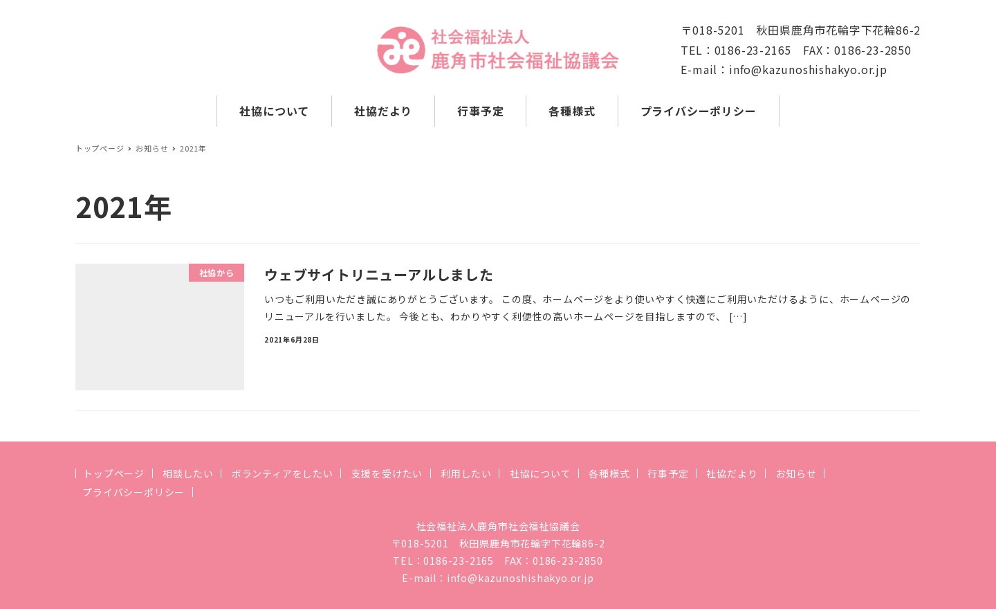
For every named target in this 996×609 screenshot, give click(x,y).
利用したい (466, 473)
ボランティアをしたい (282, 473)
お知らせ (795, 473)
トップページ (114, 473)
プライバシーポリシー (133, 492)
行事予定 (667, 473)
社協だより (731, 473)
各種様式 (609, 473)
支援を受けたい (387, 473)
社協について (540, 473)
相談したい (188, 473)
